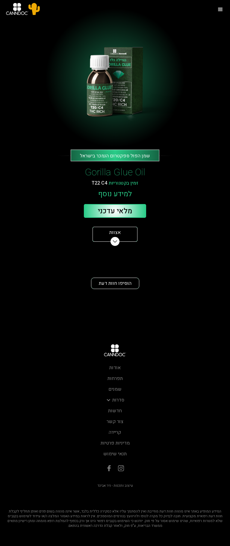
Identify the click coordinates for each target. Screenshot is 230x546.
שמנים (115, 389)
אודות (115, 367)
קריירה (115, 432)
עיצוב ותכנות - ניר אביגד (115, 485)
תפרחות (115, 378)
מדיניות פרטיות (115, 443)
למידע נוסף (115, 194)
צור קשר (115, 421)
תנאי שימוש (115, 453)
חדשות (115, 410)
